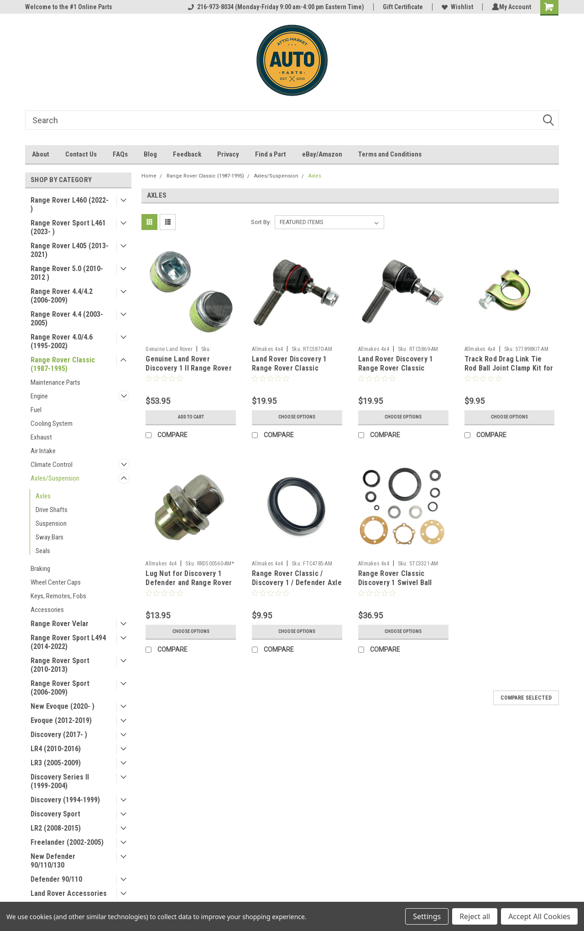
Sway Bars (49, 537)
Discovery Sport (55, 814)
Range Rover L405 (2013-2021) (70, 250)
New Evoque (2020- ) (62, 706)
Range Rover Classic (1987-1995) (63, 364)
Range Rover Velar (60, 623)
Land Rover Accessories (69, 893)
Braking (40, 569)
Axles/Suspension (55, 478)
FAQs (120, 154)
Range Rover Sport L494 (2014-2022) (68, 642)
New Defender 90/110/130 (53, 860)
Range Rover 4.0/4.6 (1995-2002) (62, 341)
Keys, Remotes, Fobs (58, 596)
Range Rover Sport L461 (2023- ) (68, 227)
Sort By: (261, 222)
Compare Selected (526, 698)
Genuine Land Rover (169, 349)
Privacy (228, 154)
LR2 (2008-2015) (56, 828)
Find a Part (270, 154)
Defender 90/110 (56, 879)
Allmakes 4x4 (267, 349)
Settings (427, 916)
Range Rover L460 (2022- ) (70, 204)
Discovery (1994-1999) (65, 799)
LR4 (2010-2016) (56, 748)
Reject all (474, 916)
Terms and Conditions (390, 154)
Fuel (36, 410)
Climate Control (52, 464)
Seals (43, 551)
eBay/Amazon (322, 154)
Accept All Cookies (539, 916)
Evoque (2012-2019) (61, 720)
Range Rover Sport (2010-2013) (60, 665)
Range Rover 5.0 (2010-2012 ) (67, 273)
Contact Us (81, 154)
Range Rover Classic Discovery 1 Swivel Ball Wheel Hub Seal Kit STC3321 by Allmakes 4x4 (399, 587)
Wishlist (455, 6)
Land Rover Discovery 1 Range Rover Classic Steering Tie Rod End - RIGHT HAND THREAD (395, 372)
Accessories (47, 610)
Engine (39, 396)
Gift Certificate (401, 6)
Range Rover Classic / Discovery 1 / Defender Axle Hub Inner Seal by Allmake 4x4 (297, 587)
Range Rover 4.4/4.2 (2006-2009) (62, 295)
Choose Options (297, 417)
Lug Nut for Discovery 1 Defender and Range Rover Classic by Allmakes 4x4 (189, 582)
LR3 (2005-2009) (56, 762)
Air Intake (43, 451)
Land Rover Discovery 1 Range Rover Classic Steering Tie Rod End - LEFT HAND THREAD (289, 372)
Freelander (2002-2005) (67, 842)
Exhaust (41, 437)
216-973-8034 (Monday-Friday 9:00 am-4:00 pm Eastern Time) (274, 6)
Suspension (51, 523)
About (40, 154)
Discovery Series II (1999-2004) (60, 781)
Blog (150, 154)
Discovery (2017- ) (59, 734)
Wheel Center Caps (56, 582)
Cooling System (52, 423)
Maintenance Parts (55, 382)
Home (148, 176)
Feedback (187, 154)
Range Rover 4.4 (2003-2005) (67, 318)
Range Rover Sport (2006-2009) (60, 687)
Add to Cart (191, 417)
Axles (43, 496)
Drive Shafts (52, 510)
